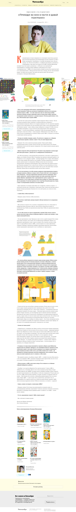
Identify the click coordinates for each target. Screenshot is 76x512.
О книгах (24, 5)
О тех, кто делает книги (43, 12)
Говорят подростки (55, 5)
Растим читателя (44, 5)
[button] (49, 77)
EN (67, 2)
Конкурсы (18, 5)
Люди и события (33, 5)
